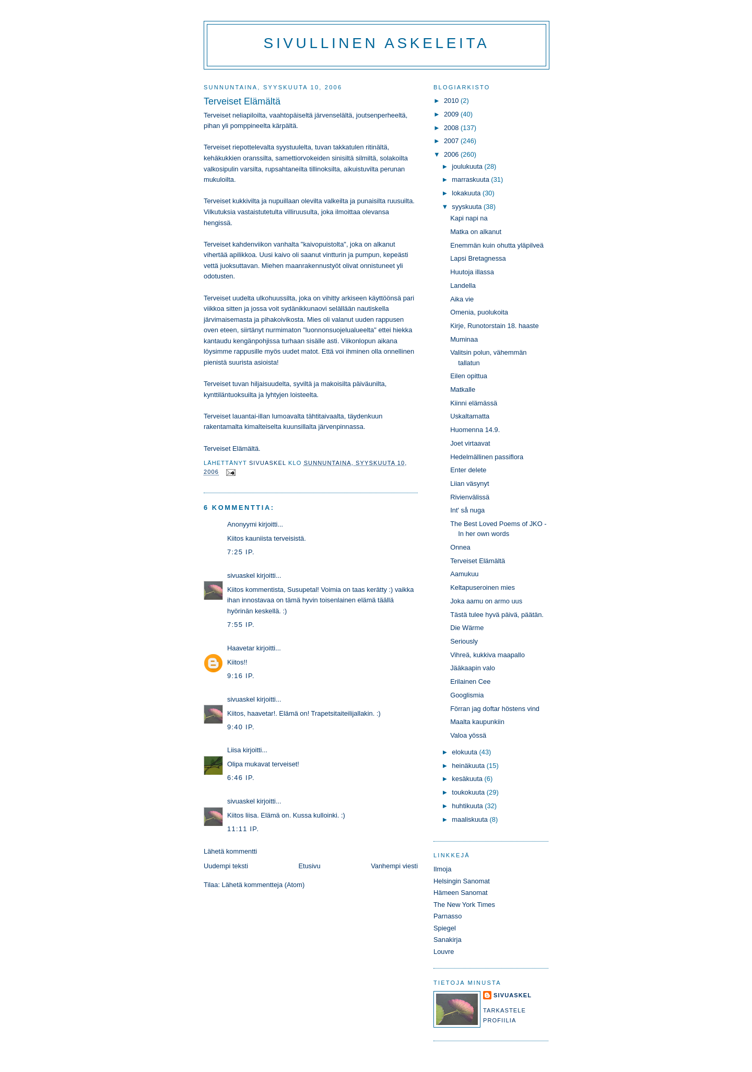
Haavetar (240, 648)
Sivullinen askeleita (377, 43)
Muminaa (464, 339)
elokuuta (465, 752)
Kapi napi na (469, 218)
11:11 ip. (243, 829)
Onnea (460, 547)
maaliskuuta (470, 819)
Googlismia (467, 695)
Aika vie (462, 299)
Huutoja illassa (472, 272)
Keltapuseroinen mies (482, 587)
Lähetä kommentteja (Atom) (263, 885)
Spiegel (444, 928)
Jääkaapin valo (472, 668)
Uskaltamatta (469, 416)
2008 (452, 128)
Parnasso (447, 916)
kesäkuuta (468, 779)
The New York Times (464, 904)
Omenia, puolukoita (479, 312)
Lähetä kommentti (230, 851)
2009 (452, 114)
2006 (452, 154)
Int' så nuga (467, 510)
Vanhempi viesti (394, 866)
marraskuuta (471, 179)
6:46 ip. (241, 778)
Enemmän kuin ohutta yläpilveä (497, 245)
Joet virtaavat (470, 443)
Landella (463, 285)
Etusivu (310, 866)
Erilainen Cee (470, 681)
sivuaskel (241, 575)
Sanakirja (447, 939)
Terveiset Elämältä (477, 561)
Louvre (443, 952)
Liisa (234, 750)
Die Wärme (467, 628)
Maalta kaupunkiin (477, 722)
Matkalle (462, 389)
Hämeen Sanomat (460, 892)
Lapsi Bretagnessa (478, 258)
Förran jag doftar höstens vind (494, 709)
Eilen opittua (468, 376)
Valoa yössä (468, 735)
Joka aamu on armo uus (486, 601)
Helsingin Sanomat (461, 881)
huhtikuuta (468, 806)
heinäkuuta (469, 766)
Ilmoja (442, 869)
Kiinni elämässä (473, 403)
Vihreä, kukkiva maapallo (487, 655)
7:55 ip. (241, 624)
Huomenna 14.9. (475, 430)
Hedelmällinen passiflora (486, 457)
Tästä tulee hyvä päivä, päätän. (497, 615)
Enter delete (468, 470)
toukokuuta (469, 792)
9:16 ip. (241, 676)
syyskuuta (468, 207)
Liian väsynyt (469, 483)
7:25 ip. (241, 552)
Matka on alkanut (475, 232)
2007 (452, 141)
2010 (452, 100)
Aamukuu (464, 574)
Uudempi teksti (226, 866)
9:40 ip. (241, 727)
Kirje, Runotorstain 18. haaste (494, 326)
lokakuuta (467, 193)
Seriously (464, 641)
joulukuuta (468, 166)
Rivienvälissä (469, 497)
